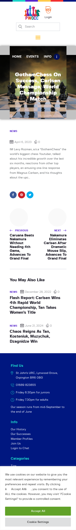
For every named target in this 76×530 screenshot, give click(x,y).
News (13, 131)
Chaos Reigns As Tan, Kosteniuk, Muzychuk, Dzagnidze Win (30, 336)
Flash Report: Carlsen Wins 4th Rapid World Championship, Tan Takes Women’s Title (35, 305)
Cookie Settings (38, 522)
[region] (38, 498)
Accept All (38, 511)
